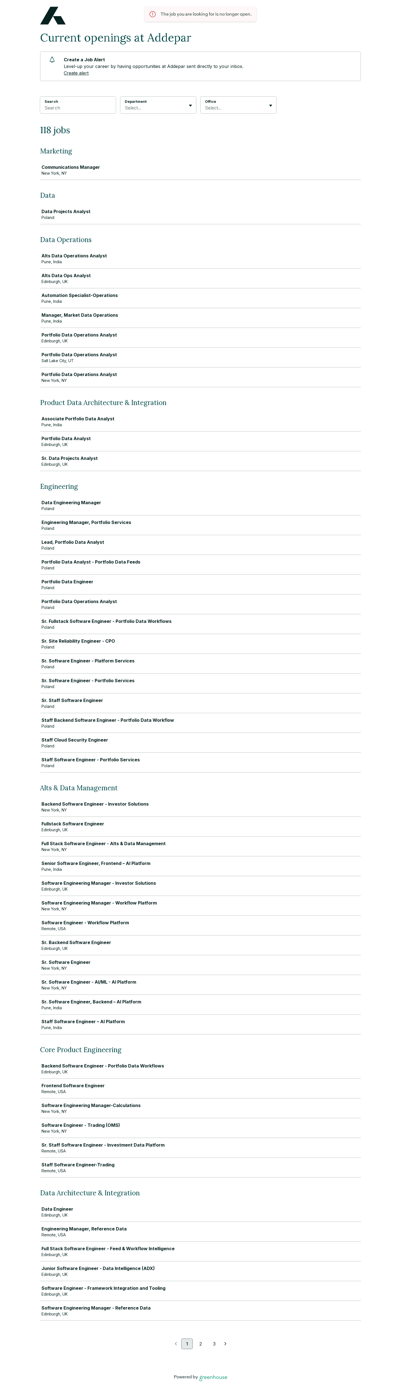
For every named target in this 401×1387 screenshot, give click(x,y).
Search (51, 101)
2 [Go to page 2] (200, 1344)
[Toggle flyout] (190, 105)
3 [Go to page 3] (214, 1344)
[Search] (78, 108)
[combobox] (125, 108)
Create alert (76, 73)
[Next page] (225, 1344)
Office (210, 101)
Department (136, 101)
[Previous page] (176, 1344)
